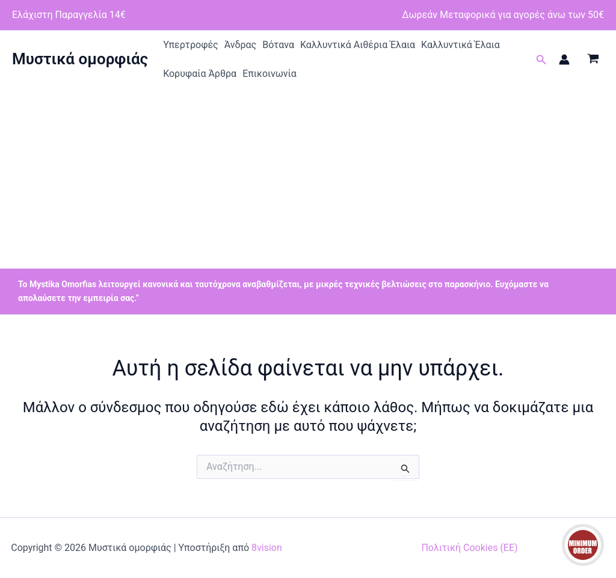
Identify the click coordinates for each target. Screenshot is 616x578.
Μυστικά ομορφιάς (80, 59)
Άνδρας (240, 44)
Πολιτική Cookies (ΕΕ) (469, 547)
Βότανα (278, 44)
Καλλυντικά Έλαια (460, 44)
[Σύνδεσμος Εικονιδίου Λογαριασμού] (564, 59)
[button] (541, 59)
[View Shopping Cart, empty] (593, 59)
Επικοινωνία (269, 73)
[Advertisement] (308, 178)
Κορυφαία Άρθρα (199, 73)
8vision (266, 547)
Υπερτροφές (190, 44)
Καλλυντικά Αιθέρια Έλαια (357, 44)
